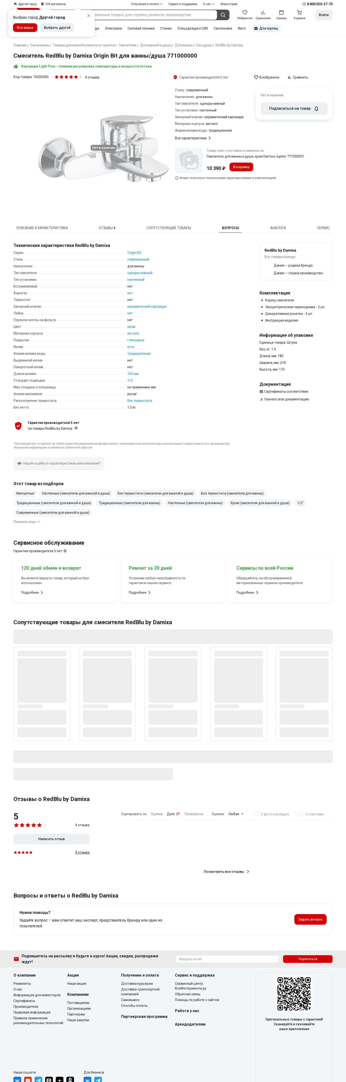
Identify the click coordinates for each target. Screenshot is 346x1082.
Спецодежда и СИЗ (192, 28)
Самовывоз (130, 1000)
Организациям (79, 1008)
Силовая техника (141, 28)
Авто (242, 28)
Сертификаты (24, 1001)
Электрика (113, 28)
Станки (166, 28)
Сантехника (223, 28)
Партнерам (76, 1014)
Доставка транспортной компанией (140, 991)
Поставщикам (78, 1003)
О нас (17, 989)
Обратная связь (187, 994)
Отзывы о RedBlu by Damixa (51, 799)
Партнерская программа (144, 1016)
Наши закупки (78, 1020)
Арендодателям (190, 1024)
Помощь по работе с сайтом (197, 1000)
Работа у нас (187, 1011)
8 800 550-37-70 (320, 4)
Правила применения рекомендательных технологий (38, 1020)
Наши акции (76, 983)
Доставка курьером (137, 983)
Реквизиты (22, 983)
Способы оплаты (134, 1006)
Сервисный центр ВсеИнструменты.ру (190, 986)
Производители (25, 1007)
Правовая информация (31, 1012)
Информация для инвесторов (37, 995)
